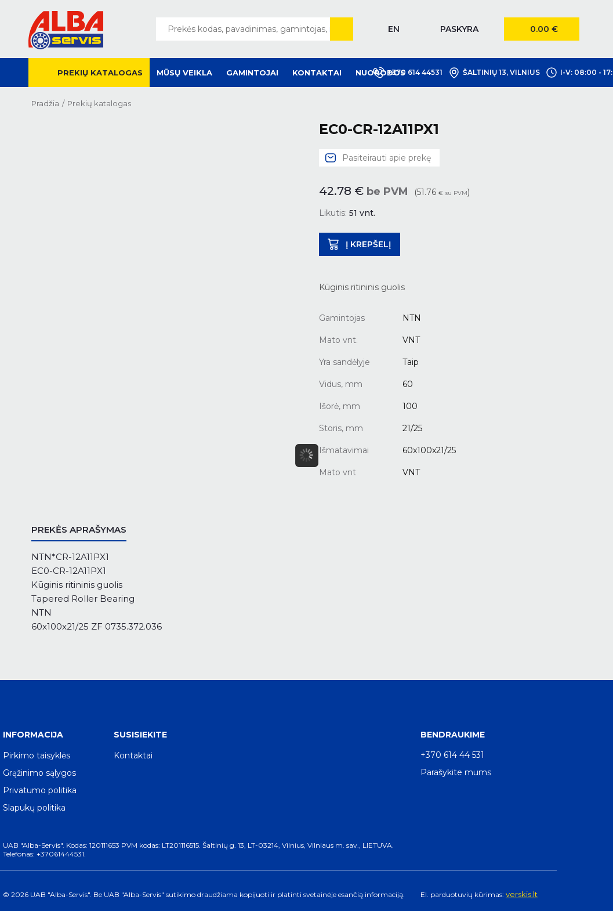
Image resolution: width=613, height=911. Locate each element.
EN (394, 29)
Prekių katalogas (100, 72)
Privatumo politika (40, 790)
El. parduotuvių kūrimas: (462, 894)
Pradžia (45, 103)
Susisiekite (140, 734)
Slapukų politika (34, 807)
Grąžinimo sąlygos (39, 773)
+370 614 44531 (407, 72)
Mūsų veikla (184, 72)
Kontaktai (317, 72)
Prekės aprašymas (78, 529)
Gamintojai (252, 72)
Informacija (33, 734)
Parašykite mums (455, 772)
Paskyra (459, 29)
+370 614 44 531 (452, 755)
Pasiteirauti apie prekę (386, 158)
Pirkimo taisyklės (36, 755)
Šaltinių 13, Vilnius (494, 72)
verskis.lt (522, 894)
